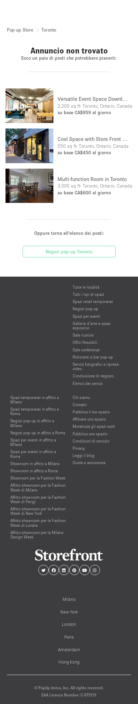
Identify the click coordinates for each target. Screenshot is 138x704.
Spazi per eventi (86, 316)
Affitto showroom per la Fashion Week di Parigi (37, 499)
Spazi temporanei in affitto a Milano (34, 399)
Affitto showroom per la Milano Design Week (36, 534)
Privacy (79, 448)
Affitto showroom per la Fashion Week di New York (37, 511)
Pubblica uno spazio (90, 434)
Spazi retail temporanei (93, 301)
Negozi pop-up (85, 308)
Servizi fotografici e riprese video (96, 366)
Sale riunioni (83, 335)
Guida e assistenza (89, 462)
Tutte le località (86, 287)
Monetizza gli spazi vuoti (94, 426)
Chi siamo (81, 397)
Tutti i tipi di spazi (88, 294)
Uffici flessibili (85, 342)
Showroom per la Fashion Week (37, 478)
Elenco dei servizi (88, 383)
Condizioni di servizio (91, 441)
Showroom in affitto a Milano (35, 463)
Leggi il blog (84, 455)
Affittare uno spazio (89, 419)
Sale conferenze (86, 350)
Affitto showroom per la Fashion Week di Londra (37, 522)
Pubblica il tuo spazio (91, 412)
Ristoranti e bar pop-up (93, 357)
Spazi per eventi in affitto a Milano (33, 442)
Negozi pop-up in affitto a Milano (32, 422)
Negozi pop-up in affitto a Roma (37, 432)
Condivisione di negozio (93, 376)
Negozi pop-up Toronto (69, 251)
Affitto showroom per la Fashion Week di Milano (37, 487)
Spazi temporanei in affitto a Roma (34, 411)
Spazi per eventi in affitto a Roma (33, 453)
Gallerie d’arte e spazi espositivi (92, 325)
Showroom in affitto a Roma (34, 471)
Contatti (80, 404)
